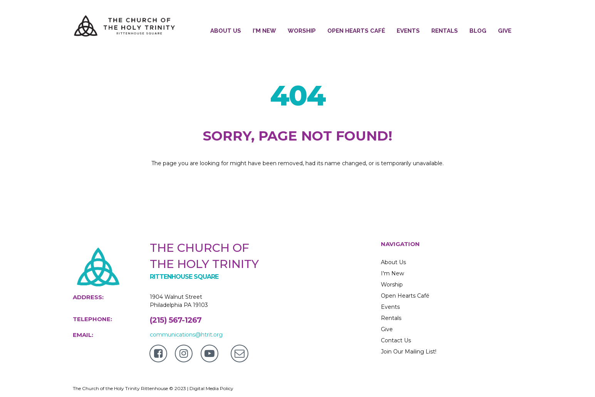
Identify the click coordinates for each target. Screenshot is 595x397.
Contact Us (396, 340)
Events (390, 306)
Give (387, 329)
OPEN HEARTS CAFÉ (356, 30)
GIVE (504, 30)
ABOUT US (225, 30)
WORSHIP (302, 30)
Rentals (391, 318)
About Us (393, 262)
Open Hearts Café (405, 295)
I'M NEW (264, 30)
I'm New (392, 273)
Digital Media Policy (211, 388)
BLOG (477, 30)
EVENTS (408, 30)
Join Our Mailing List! (408, 351)
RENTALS (444, 30)
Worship (392, 284)
